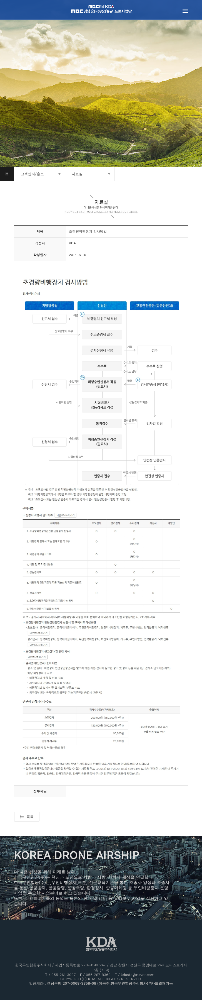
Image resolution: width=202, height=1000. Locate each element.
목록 (27, 817)
